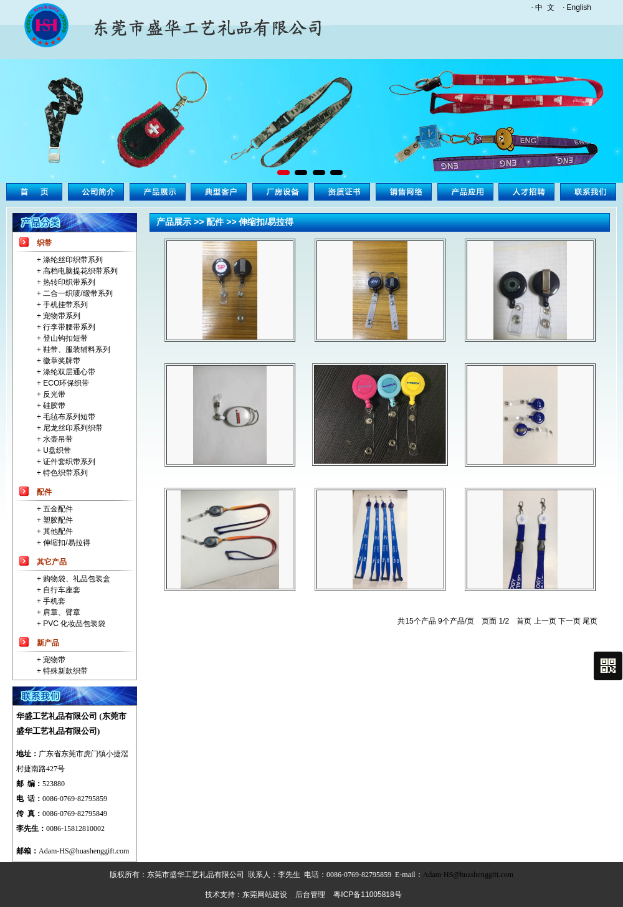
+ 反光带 (51, 394)
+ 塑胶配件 (55, 520)
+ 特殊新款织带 (62, 671)
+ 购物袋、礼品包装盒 (73, 578)
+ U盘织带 (54, 450)
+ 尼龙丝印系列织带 (70, 428)
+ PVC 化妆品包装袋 (71, 623)
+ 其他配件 (55, 531)
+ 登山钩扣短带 (62, 338)
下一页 (569, 621)
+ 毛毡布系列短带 (66, 416)
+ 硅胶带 (51, 405)
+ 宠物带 (51, 659)
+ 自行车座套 (58, 590)
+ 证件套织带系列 (66, 461)
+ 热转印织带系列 (66, 282)
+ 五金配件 (55, 509)
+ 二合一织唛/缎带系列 (75, 293)
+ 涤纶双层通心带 (66, 372)
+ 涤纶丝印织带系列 (70, 259)
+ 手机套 (51, 601)
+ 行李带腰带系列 (66, 327)
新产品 (48, 643)
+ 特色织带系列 (62, 472)
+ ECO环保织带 (63, 383)
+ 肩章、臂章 (58, 612)
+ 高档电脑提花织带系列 (77, 271)
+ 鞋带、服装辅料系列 (73, 349)
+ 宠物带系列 (58, 315)
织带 (44, 243)
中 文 (544, 7)
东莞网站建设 (264, 894)
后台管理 (310, 894)
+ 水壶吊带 (55, 439)
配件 (44, 492)
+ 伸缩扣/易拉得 (63, 542)
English (579, 7)
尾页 (590, 621)
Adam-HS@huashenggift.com (84, 851)
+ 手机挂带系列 (62, 304)
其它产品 (52, 562)
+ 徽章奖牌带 (58, 360)
